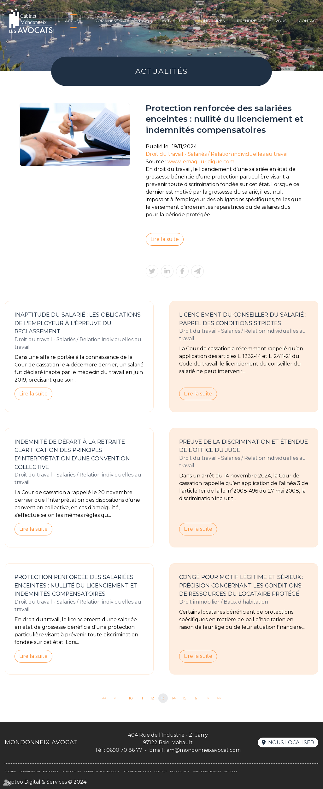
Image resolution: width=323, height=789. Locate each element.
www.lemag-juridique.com (200, 162)
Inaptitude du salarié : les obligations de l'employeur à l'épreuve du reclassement (78, 323)
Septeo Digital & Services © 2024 (45, 782)
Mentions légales (207, 771)
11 (141, 698)
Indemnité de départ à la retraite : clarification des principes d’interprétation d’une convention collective (72, 454)
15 (184, 698)
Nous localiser (291, 742)
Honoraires (211, 20)
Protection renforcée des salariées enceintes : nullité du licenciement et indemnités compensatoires (76, 585)
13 (163, 698)
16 (195, 698)
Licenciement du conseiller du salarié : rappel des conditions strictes (242, 318)
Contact (308, 20)
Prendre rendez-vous (261, 20)
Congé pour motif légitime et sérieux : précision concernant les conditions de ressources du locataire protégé (241, 585)
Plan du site (180, 771)
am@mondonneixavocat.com (204, 750)
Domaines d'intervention (122, 20)
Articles (231, 771)
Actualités (173, 20)
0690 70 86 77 (124, 750)
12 (152, 698)
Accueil (73, 20)
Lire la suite (164, 239)
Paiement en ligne (137, 771)
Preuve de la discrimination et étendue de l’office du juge (243, 445)
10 (131, 698)
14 (174, 698)
